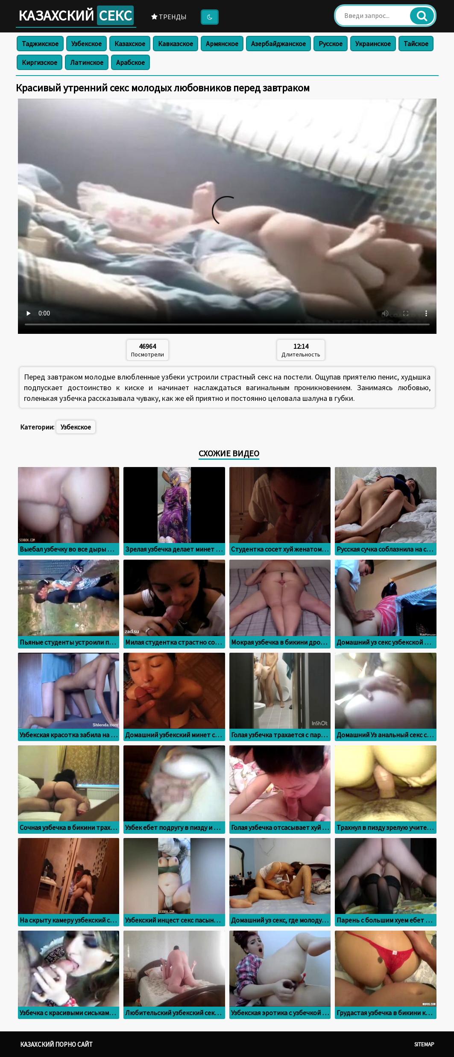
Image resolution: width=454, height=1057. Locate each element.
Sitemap (424, 1044)
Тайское (416, 43)
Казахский (76, 15)
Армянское (222, 43)
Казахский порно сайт (56, 1044)
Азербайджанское (278, 43)
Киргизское (39, 62)
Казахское (129, 43)
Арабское (130, 62)
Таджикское (40, 43)
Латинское (86, 62)
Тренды (169, 16)
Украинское (373, 43)
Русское (331, 43)
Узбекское (86, 43)
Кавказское (175, 43)
